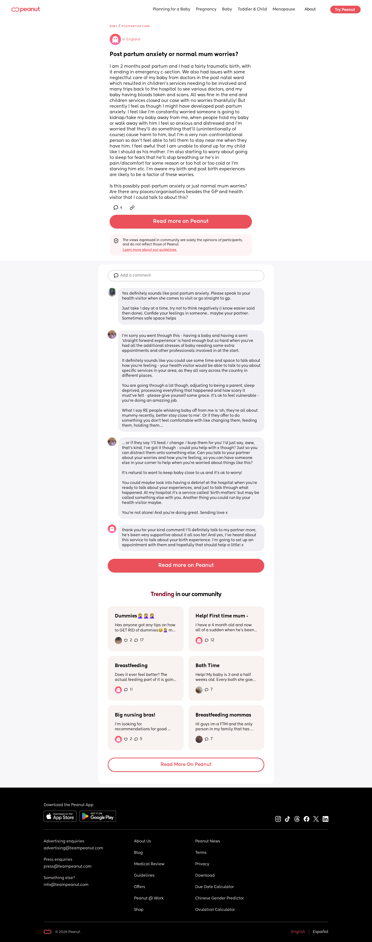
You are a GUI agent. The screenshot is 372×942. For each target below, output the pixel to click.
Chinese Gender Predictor (219, 898)
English (298, 932)
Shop (139, 910)
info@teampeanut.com (66, 885)
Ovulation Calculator (215, 910)
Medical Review (149, 864)
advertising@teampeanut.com (73, 848)
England (133, 39)
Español (320, 932)
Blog (138, 853)
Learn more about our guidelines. (150, 250)
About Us (142, 841)
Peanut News (207, 841)
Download (205, 876)
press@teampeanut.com (68, 867)
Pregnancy (206, 9)
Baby (227, 9)
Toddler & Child (252, 9)
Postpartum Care (135, 26)
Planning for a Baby (171, 9)
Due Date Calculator (214, 887)
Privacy (202, 864)
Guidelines (144, 876)
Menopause (284, 9)
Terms (201, 853)
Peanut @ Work (149, 898)
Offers (139, 887)
